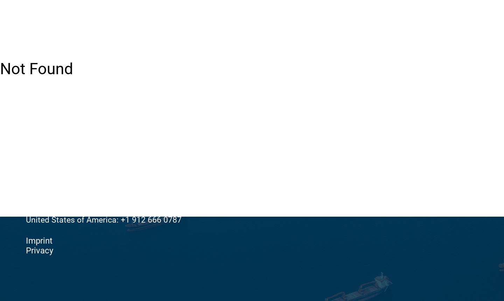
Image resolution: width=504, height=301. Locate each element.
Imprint (39, 241)
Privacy (39, 250)
